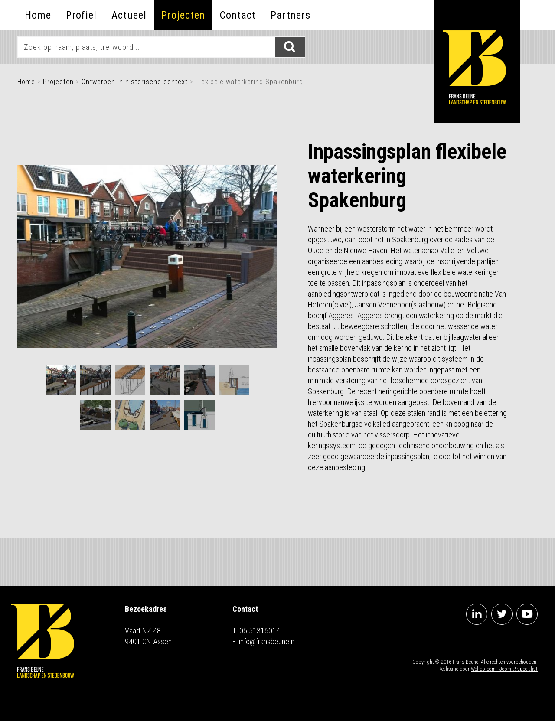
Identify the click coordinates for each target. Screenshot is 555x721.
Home (38, 15)
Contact (238, 15)
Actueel (129, 15)
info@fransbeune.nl (267, 641)
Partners (290, 15)
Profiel (81, 15)
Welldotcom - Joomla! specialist (504, 669)
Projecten (183, 15)
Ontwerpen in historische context (135, 82)
